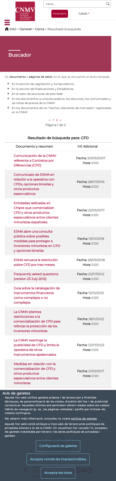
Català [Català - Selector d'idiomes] (83, 13)
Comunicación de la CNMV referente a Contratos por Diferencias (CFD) (35, 160)
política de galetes (84, 418)
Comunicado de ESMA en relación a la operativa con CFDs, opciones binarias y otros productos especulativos (34, 184)
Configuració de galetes (58, 446)
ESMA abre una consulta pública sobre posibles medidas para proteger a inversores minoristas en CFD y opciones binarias (37, 241)
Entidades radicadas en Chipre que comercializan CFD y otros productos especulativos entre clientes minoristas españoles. (36, 212)
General (25, 29)
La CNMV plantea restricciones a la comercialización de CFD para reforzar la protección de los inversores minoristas (37, 321)
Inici (13, 29)
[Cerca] (108, 4)
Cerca (39, 29)
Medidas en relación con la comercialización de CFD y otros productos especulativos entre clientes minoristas (36, 373)
